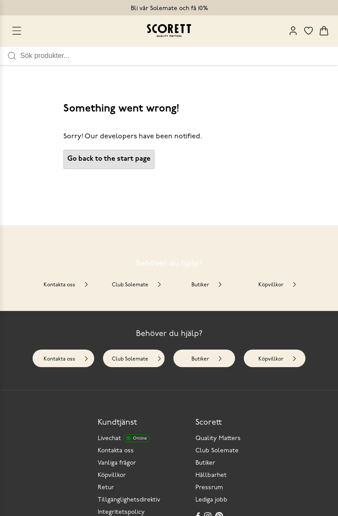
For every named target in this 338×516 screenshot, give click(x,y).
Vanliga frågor (117, 463)
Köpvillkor (277, 285)
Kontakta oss (66, 285)
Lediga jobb (211, 500)
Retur (106, 487)
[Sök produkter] (179, 56)
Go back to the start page (109, 158)
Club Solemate (137, 285)
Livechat (124, 438)
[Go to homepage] (169, 30)
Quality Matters (218, 438)
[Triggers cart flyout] (324, 31)
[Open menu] (16, 30)
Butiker (207, 285)
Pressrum (209, 487)
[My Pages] (293, 31)
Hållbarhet (211, 475)
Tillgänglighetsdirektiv (129, 500)
